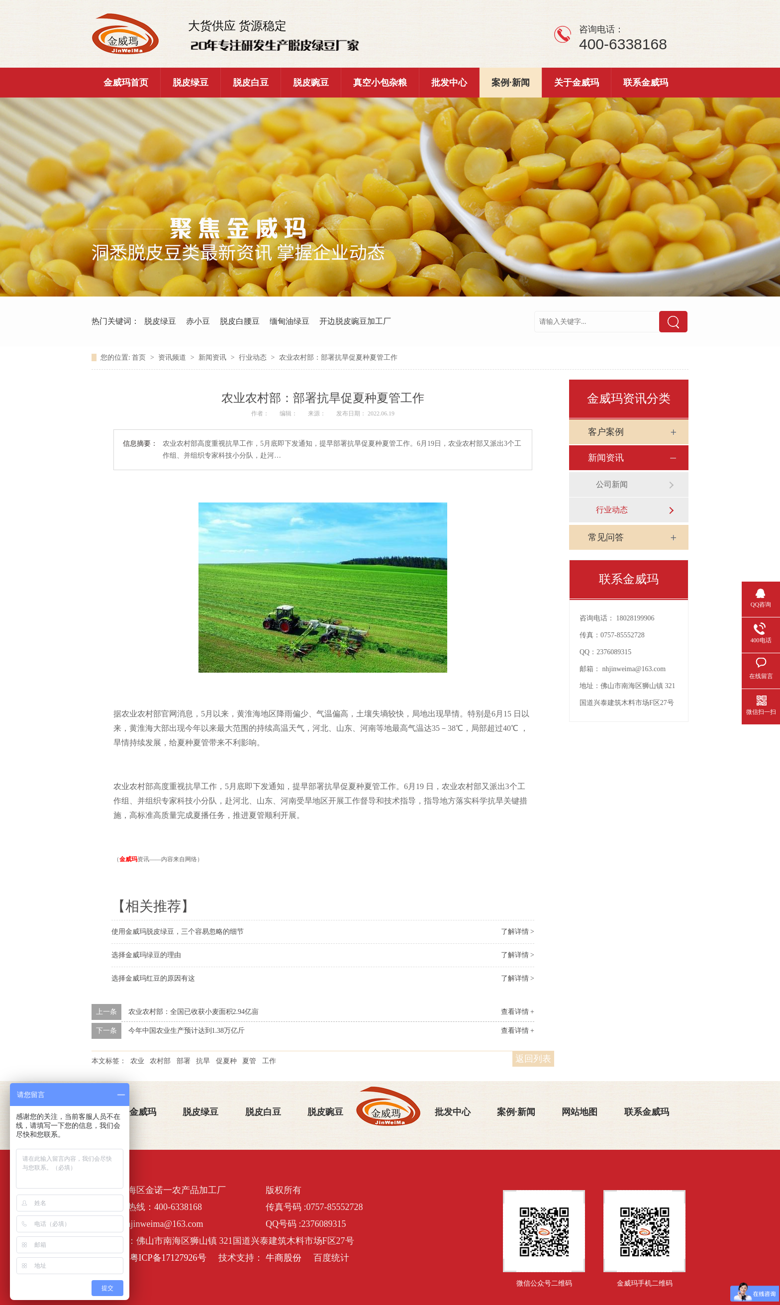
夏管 (249, 1061)
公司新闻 (612, 484)
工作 (269, 1061)
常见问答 (606, 537)
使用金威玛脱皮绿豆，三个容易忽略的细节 (177, 931)
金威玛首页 (125, 83)
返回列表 (533, 1059)
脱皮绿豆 (190, 83)
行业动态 (254, 357)
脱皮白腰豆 (240, 321)
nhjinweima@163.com (634, 669)
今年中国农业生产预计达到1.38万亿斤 (186, 1030)
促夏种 (226, 1061)
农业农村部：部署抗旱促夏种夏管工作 (338, 357)
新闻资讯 (213, 357)
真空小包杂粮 (380, 83)
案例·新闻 (510, 83)
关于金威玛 (576, 83)
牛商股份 (283, 1258)
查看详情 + (517, 1011)
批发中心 (449, 83)
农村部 (160, 1061)
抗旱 (203, 1061)
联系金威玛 (645, 83)
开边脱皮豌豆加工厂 (355, 321)
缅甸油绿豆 (289, 321)
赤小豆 (198, 321)
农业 (137, 1061)
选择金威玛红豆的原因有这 (153, 978)
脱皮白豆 (251, 83)
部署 (184, 1061)
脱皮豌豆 (311, 83)
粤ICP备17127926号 (168, 1258)
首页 (140, 357)
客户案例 (606, 432)
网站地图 (579, 1112)
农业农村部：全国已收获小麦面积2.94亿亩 (193, 1011)
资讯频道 (173, 357)
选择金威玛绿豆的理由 (146, 955)
